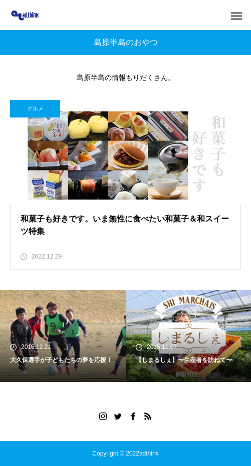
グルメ (35, 109)
